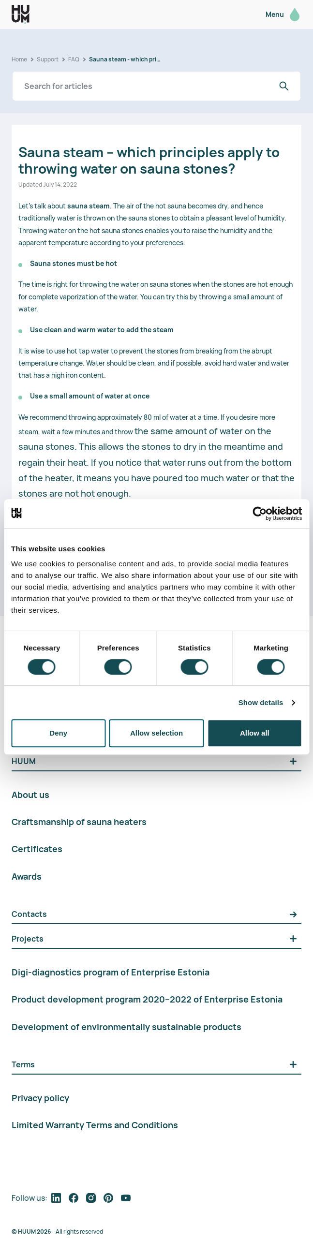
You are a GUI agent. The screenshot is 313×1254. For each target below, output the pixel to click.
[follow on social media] (56, 1198)
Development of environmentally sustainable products (126, 1027)
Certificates (37, 849)
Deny (58, 733)
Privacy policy (40, 1098)
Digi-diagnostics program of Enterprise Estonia (110, 972)
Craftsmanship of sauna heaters (79, 821)
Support (48, 59)
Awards (27, 876)
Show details (260, 702)
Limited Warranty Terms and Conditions (95, 1125)
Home (19, 59)
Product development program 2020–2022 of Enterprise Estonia (147, 999)
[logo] (21, 14)
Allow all (254, 733)
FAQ (73, 59)
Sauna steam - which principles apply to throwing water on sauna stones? (125, 59)
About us (30, 794)
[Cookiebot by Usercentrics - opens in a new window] (259, 513)
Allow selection (156, 733)
